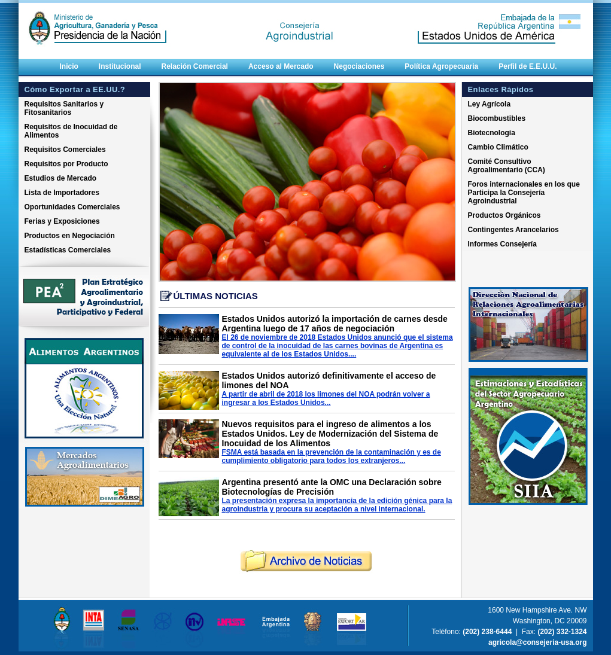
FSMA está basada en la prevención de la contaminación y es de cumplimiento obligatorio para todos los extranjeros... (331, 456)
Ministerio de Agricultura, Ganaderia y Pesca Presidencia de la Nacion (108, 19)
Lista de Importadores (62, 192)
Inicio (69, 66)
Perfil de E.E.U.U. (527, 66)
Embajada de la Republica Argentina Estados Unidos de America (485, 19)
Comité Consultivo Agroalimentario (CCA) (506, 165)
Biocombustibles (497, 118)
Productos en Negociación (70, 235)
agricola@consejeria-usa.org (537, 642)
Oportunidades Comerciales (72, 207)
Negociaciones (359, 66)
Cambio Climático (498, 147)
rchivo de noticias (306, 562)
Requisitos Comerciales (65, 149)
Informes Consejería (502, 244)
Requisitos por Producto (66, 164)
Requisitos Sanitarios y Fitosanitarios (64, 108)
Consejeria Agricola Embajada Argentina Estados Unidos (306, 19)
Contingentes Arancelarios (513, 230)
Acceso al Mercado (281, 66)
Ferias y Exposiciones (62, 221)
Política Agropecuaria (441, 66)
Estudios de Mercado (61, 178)
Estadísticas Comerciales (68, 250)
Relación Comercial (195, 66)
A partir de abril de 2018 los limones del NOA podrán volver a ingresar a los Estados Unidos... (326, 398)
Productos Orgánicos (504, 215)
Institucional (120, 66)
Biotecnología (491, 133)
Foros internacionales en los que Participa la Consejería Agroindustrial (524, 192)
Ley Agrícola (489, 104)
